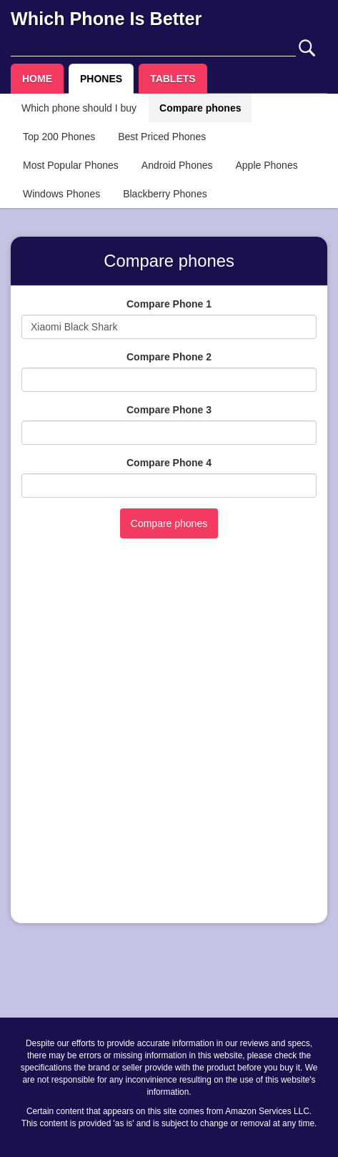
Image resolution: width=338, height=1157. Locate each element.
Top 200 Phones (59, 136)
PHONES (101, 78)
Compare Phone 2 (169, 357)
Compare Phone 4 (169, 462)
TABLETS (173, 78)
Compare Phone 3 (169, 409)
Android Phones (177, 165)
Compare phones (200, 108)
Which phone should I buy (78, 108)
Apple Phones (267, 165)
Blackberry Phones (165, 194)
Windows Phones (61, 194)
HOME (37, 78)
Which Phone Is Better (106, 19)
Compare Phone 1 (169, 304)
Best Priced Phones (162, 136)
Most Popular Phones (71, 165)
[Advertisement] (169, 743)
